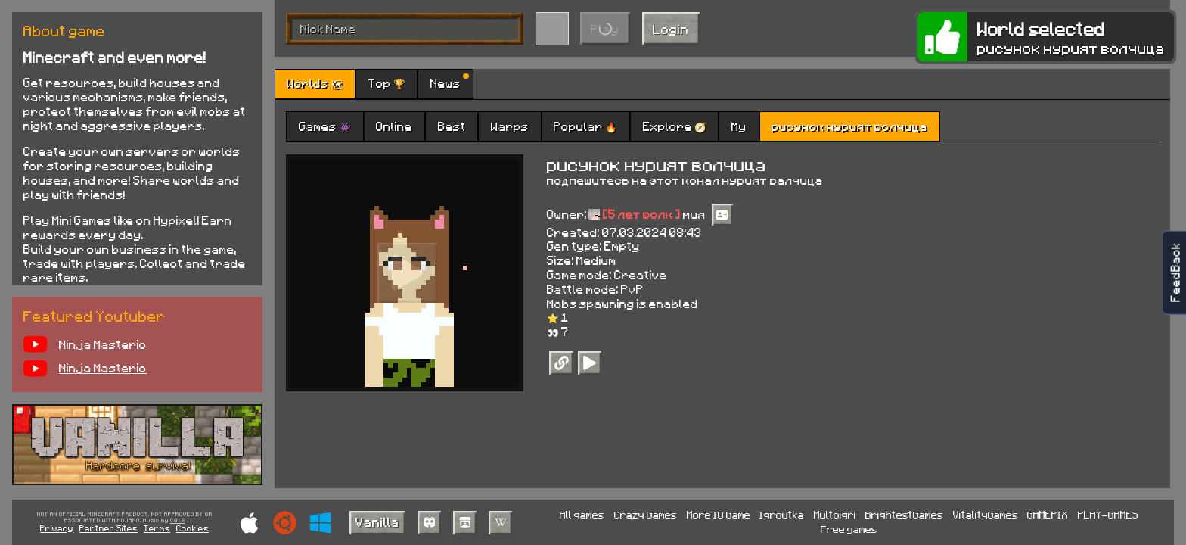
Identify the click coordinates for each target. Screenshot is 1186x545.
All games (582, 514)
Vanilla (377, 521)
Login (671, 29)
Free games (849, 528)
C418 (177, 521)
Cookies (192, 528)
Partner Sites (108, 528)
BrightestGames (904, 514)
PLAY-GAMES (1108, 514)
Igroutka (781, 514)
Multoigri (835, 514)
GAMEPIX (1047, 514)
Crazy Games (645, 514)
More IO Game (718, 514)
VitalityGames (985, 514)
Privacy (56, 528)
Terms (157, 528)
